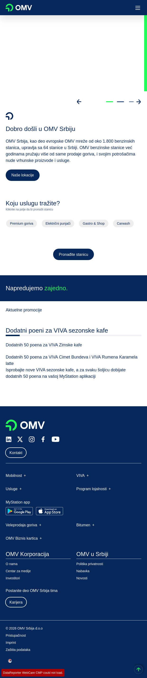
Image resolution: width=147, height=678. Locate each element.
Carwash (123, 225)
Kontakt (15, 453)
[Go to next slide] (138, 102)
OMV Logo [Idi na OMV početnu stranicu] (19, 7)
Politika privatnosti (89, 564)
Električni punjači (57, 225)
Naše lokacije (22, 175)
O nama (12, 564)
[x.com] (20, 439)
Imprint (11, 642)
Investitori (13, 578)
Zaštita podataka (18, 650)
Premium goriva (21, 225)
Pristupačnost (16, 635)
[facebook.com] (43, 439)
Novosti (81, 578)
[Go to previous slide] (79, 102)
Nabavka (82, 571)
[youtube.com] (56, 439)
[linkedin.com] (9, 439)
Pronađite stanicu (73, 256)
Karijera (16, 602)
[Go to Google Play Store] (19, 511)
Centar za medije (18, 571)
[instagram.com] (32, 439)
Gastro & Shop (94, 225)
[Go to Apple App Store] (49, 511)
